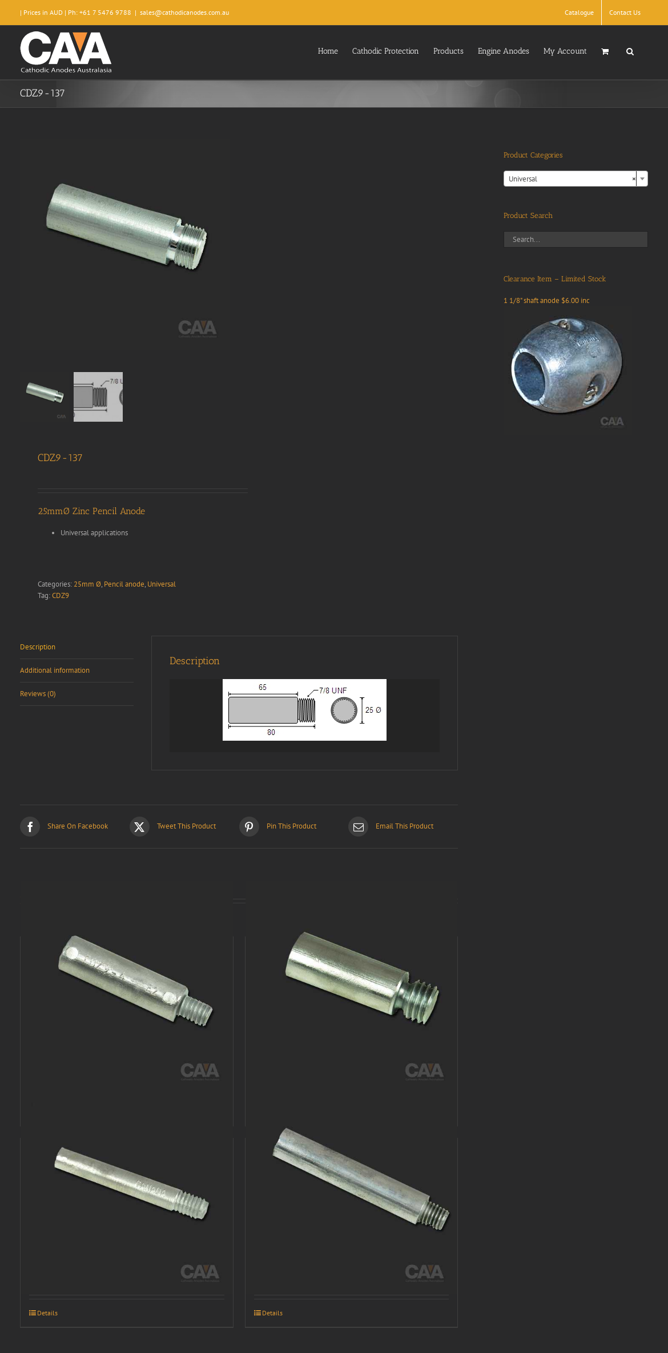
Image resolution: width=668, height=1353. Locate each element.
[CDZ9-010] (127, 1188)
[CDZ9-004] (127, 987)
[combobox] (576, 179)
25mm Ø (87, 584)
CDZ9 (60, 595)
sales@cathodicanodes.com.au (184, 12)
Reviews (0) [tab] (38, 693)
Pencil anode (124, 584)
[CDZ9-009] (352, 987)
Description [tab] (37, 647)
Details (47, 1312)
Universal (161, 584)
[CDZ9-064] (352, 1188)
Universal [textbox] (572, 179)
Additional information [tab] (55, 670)
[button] (630, 50)
